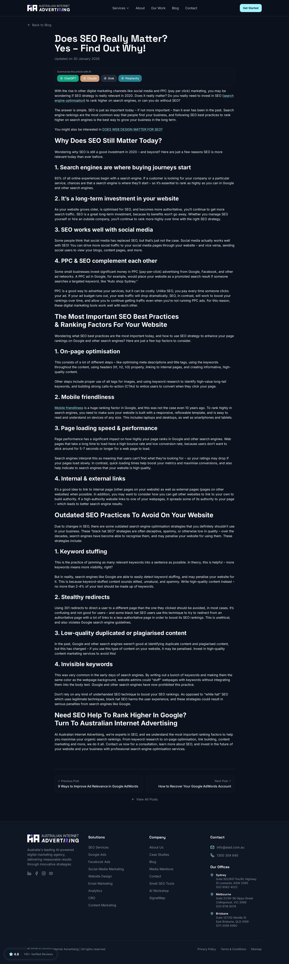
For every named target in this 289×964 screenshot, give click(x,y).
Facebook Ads (99, 862)
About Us (156, 847)
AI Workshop (159, 891)
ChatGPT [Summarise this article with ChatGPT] (68, 78)
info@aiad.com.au (230, 847)
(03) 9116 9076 (226, 906)
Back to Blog (39, 25)
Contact (191, 8)
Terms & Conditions (233, 949)
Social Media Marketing (106, 869)
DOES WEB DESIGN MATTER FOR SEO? (132, 129)
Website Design (100, 876)
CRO (91, 898)
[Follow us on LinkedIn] (29, 873)
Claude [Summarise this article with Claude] (90, 78)
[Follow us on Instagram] (44, 873)
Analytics (95, 891)
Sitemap (256, 949)
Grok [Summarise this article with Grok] (109, 78)
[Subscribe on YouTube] (51, 873)
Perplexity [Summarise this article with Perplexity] (130, 78)
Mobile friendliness (69, 408)
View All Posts (144, 799)
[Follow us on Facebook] (37, 873)
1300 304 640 (227, 855)
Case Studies (159, 855)
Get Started (250, 8)
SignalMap (157, 898)
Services (120, 8)
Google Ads (97, 855)
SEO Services (98, 847)
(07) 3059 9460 (226, 925)
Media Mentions (161, 869)
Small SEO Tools (161, 883)
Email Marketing (100, 883)
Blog (175, 8)
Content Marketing (102, 905)
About (140, 8)
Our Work (158, 8)
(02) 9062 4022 (227, 887)
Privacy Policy (206, 949)
